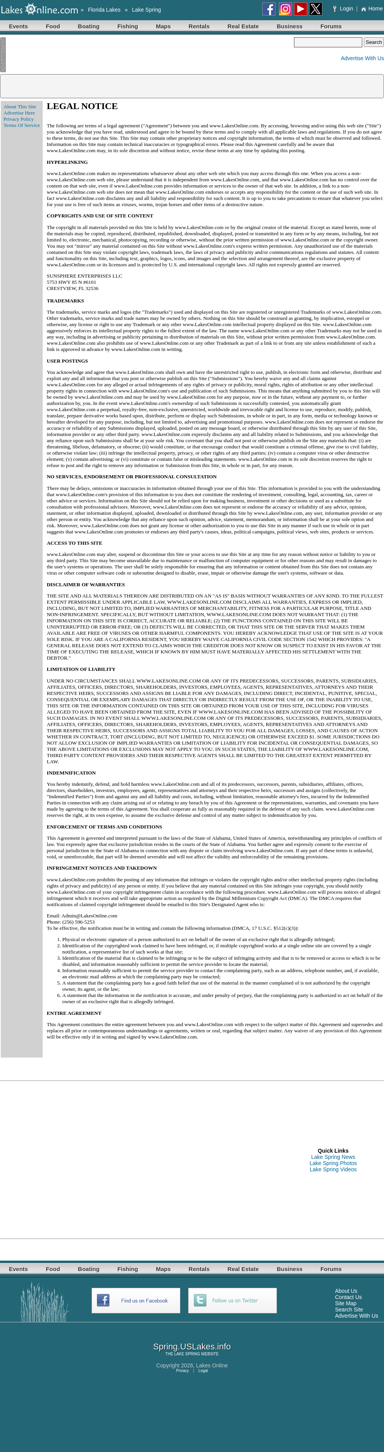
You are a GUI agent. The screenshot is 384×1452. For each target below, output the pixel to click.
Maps (163, 26)
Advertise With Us (362, 58)
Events (18, 26)
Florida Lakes (104, 10)
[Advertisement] (147, 54)
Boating (89, 26)
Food (53, 26)
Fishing (128, 26)
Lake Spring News (333, 1157)
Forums (331, 26)
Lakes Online (212, 1365)
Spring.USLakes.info (192, 1346)
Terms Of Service (21, 125)
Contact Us (348, 1297)
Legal (203, 1371)
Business (290, 26)
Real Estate (243, 26)
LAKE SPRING (187, 1354)
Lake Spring (146, 10)
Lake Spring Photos (333, 1163)
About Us (346, 1291)
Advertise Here (19, 113)
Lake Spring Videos (333, 1169)
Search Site (349, 1309)
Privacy (182, 1371)
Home (372, 8)
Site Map (345, 1303)
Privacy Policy (18, 119)
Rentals (199, 26)
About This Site (19, 106)
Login (344, 8)
